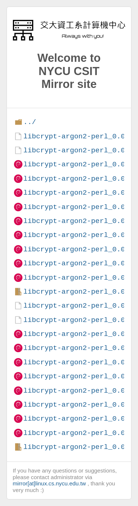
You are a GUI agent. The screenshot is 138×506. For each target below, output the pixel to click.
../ (29, 122)
